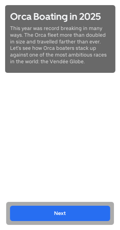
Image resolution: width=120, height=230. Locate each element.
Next (60, 213)
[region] (60, 115)
